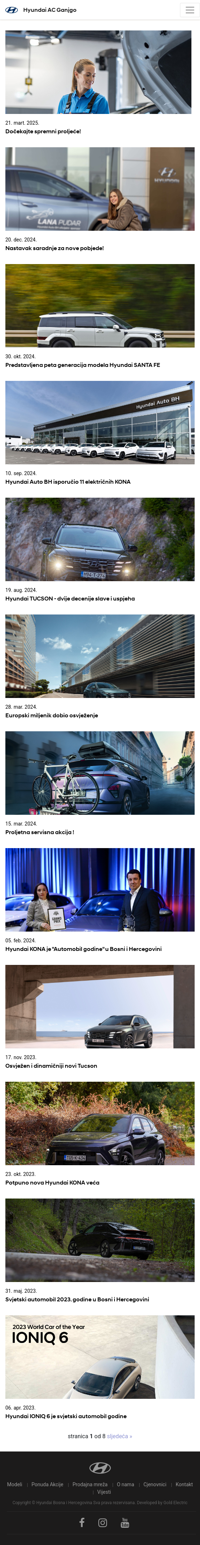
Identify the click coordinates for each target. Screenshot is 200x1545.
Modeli (14, 1484)
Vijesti (104, 1492)
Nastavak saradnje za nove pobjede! (54, 248)
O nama (125, 1484)
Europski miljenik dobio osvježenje (51, 715)
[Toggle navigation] (190, 10)
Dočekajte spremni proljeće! (43, 131)
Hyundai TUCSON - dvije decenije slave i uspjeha (70, 598)
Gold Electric (175, 1502)
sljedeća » (119, 1436)
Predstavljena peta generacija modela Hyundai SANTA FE (82, 365)
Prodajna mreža (90, 1484)
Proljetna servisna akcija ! (39, 832)
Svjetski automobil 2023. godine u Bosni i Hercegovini (77, 1299)
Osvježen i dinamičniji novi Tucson (51, 1065)
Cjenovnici (154, 1484)
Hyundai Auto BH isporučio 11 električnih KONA (68, 481)
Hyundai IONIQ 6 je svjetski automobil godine (66, 1416)
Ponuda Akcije (47, 1484)
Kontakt (184, 1484)
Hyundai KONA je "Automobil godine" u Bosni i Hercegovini (83, 949)
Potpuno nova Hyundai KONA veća (52, 1182)
